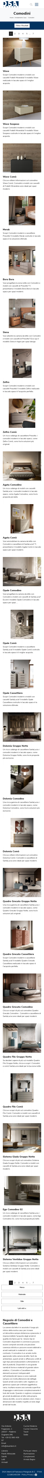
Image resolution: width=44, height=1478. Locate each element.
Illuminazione (28, 1453)
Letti (3, 1459)
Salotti (4, 1456)
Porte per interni (30, 1451)
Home (11, 18)
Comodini (31, 18)
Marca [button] (22, 1287)
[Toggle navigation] (36, 4)
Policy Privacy (27, 1474)
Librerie (4, 1451)
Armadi (4, 1462)
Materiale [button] (22, 1294)
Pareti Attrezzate (8, 1453)
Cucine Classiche (30, 1429)
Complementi (29, 1456)
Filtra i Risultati (22, 25)
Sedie (25, 1434)
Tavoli (25, 1431)
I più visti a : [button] (22, 1308)
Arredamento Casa (20, 18)
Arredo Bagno (29, 1459)
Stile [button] (22, 1301)
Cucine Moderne (30, 1426)
